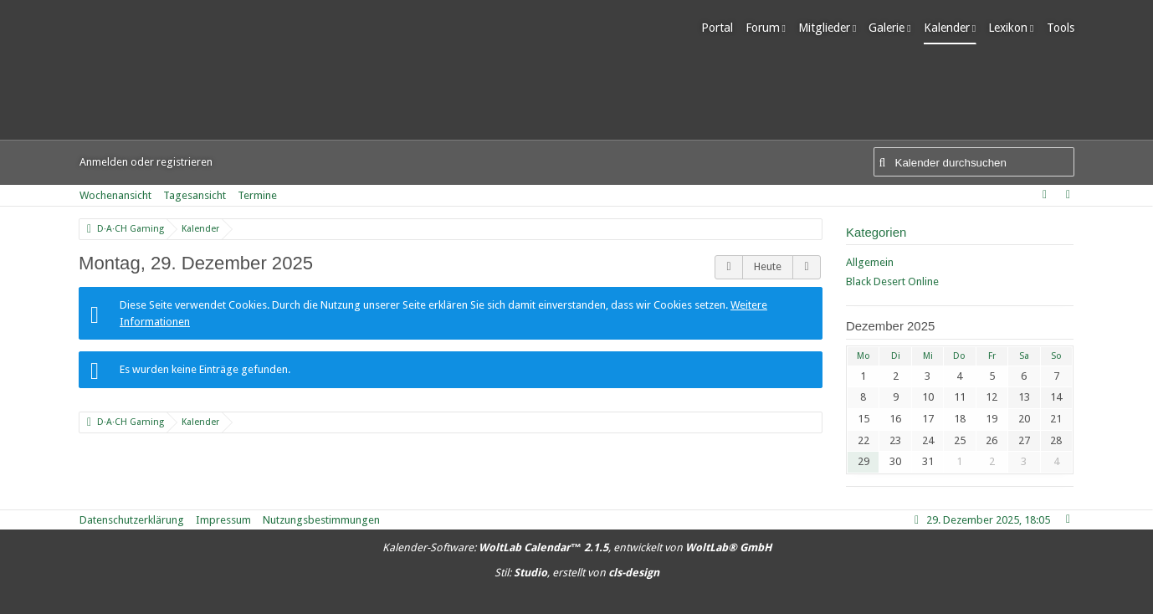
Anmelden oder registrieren (146, 162)
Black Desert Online (892, 281)
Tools (1060, 27)
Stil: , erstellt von (577, 572)
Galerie (886, 27)
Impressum (223, 520)
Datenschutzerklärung (131, 520)
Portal (717, 27)
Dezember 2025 (890, 326)
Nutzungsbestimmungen (321, 520)
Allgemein (870, 262)
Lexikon (1007, 27)
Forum (763, 27)
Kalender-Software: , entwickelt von (576, 547)
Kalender (947, 27)
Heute (767, 266)
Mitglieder (824, 27)
